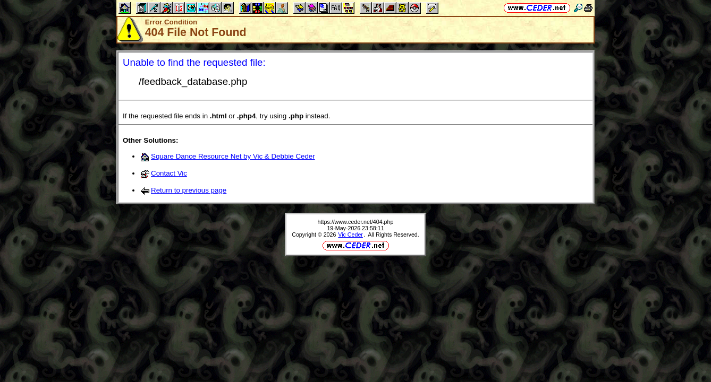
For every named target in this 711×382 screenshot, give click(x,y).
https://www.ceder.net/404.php (356, 222)
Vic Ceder (350, 234)
